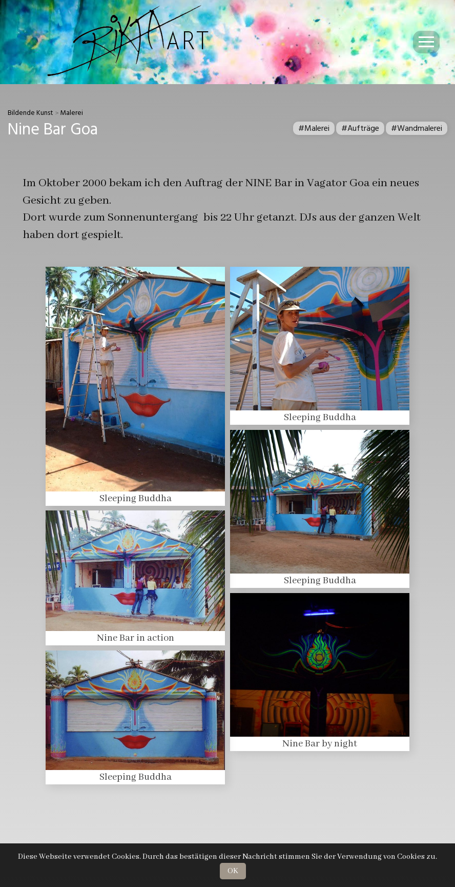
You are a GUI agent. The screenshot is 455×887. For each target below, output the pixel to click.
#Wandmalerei (416, 128)
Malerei (71, 112)
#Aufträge (360, 128)
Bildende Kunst (30, 112)
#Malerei (313, 128)
